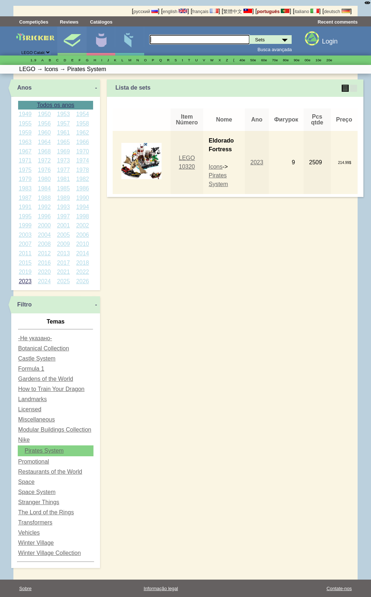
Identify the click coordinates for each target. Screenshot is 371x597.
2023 (25, 281)
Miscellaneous (36, 419)
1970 (82, 151)
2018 (82, 263)
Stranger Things (38, 502)
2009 (63, 244)
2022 (82, 272)
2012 (44, 253)
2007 (25, 244)
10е (318, 60)
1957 (63, 123)
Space (26, 482)
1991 (25, 207)
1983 (25, 188)
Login (330, 41)
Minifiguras (101, 41)
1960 (44, 132)
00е (307, 60)
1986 (82, 188)
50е (253, 60)
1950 (44, 114)
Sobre (25, 588)
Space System (36, 492)
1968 (44, 151)
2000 (44, 225)
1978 (82, 170)
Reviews (69, 22)
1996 (44, 216)
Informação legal (161, 588)
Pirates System (44, 451)
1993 (63, 207)
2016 (44, 263)
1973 (63, 160)
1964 (44, 142)
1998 (82, 216)
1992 (44, 207)
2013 (63, 253)
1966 (82, 142)
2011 (25, 253)
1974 (82, 160)
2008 (44, 244)
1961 (63, 132)
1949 (25, 114)
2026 (82, 281)
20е (329, 60)
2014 (82, 253)
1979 (25, 179)
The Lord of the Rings (46, 512)
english (175, 11)
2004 (44, 235)
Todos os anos (55, 105)
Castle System (36, 358)
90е (297, 60)
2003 (25, 235)
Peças (129, 41)
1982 (82, 179)
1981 (63, 179)
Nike (24, 440)
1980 (44, 179)
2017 (63, 263)
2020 (44, 272)
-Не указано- (35, 338)
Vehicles (29, 533)
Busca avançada (275, 49)
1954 (82, 114)
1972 (44, 160)
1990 (82, 198)
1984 (44, 188)
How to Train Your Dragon (51, 389)
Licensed (29, 409)
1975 (25, 170)
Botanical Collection (43, 348)
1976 (44, 170)
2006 (82, 235)
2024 (44, 281)
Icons (215, 167)
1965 (63, 142)
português (273, 11)
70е (275, 60)
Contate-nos (339, 588)
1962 (82, 132)
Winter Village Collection (49, 553)
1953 (63, 114)
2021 (63, 272)
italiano (307, 11)
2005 (63, 235)
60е (264, 60)
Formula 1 (31, 369)
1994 (82, 207)
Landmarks (32, 399)
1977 (63, 170)
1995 (25, 216)
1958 (82, 123)
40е (242, 60)
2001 (63, 225)
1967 (25, 151)
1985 (63, 188)
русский (145, 11)
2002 (82, 225)
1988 (44, 198)
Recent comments (338, 22)
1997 (63, 216)
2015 (25, 263)
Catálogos (101, 22)
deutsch (337, 11)
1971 (25, 160)
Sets (72, 41)
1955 (25, 123)
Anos (24, 88)
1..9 (33, 60)
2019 (25, 272)
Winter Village (36, 543)
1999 (25, 225)
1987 (25, 198)
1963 (25, 142)
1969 (63, 151)
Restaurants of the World (50, 472)
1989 (63, 198)
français (205, 11)
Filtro (24, 304)
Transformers (35, 522)
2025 (63, 281)
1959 (25, 132)
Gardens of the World (45, 379)
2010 (82, 244)
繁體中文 (237, 11)
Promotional (33, 461)
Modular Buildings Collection (54, 430)
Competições (33, 22)
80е (286, 60)
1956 (44, 123)
